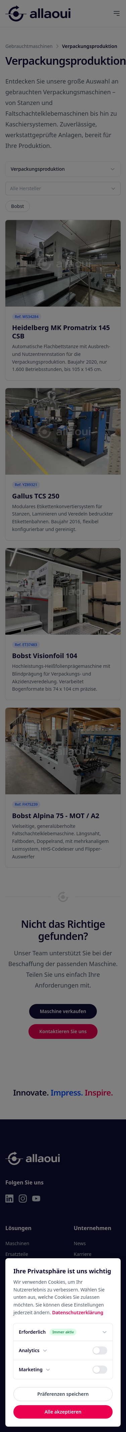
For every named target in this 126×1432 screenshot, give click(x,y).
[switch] (99, 1350)
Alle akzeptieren (63, 1412)
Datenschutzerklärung (77, 1312)
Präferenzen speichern (62, 1394)
